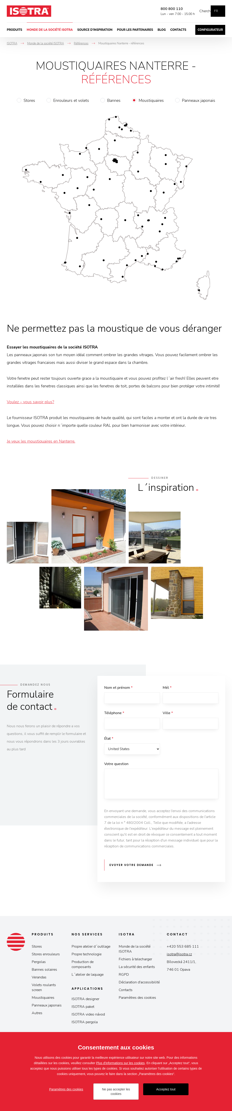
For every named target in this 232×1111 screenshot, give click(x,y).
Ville (168, 714)
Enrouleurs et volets (71, 100)
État (108, 741)
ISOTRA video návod (88, 1016)
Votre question (116, 767)
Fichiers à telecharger (135, 960)
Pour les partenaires (135, 30)
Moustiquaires (151, 100)
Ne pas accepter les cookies (116, 1091)
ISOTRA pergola (85, 1023)
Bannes (114, 100)
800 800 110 (165, 8)
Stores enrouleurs (46, 956)
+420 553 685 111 (183, 948)
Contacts (178, 30)
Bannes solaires (44, 971)
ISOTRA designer (85, 1000)
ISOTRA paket (83, 1008)
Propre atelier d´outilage (91, 948)
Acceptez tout (166, 1089)
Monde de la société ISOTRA (50, 30)
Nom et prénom (118, 687)
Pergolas (39, 963)
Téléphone (114, 714)
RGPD (124, 976)
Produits (14, 30)
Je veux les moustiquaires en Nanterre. (41, 441)
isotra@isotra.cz (179, 956)
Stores (29, 100)
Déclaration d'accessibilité (139, 984)
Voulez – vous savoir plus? (30, 402)
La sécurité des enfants (137, 968)
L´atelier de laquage (88, 976)
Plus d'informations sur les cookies (120, 1063)
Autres (37, 1014)
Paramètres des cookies (137, 999)
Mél (167, 687)
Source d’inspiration (94, 30)
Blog (162, 30)
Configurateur (210, 30)
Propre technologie (87, 956)
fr (216, 11)
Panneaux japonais (198, 100)
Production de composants (83, 966)
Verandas (39, 979)
